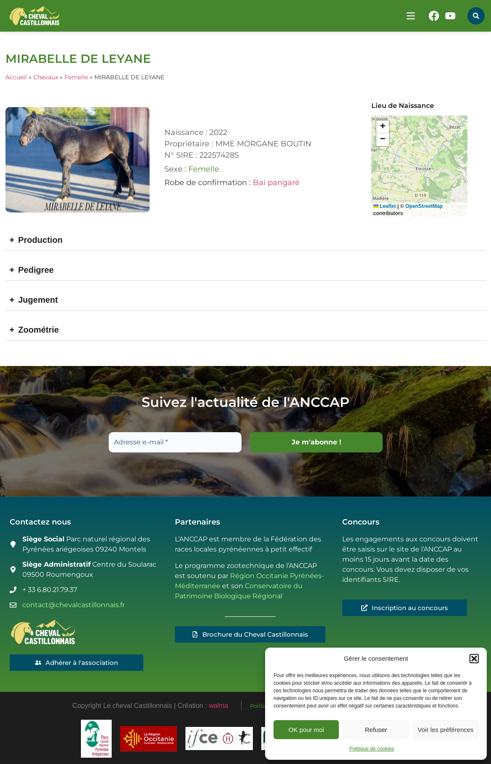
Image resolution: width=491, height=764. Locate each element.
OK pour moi (306, 729)
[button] (474, 658)
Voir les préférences (446, 729)
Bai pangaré (276, 182)
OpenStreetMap (424, 206)
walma (218, 705)
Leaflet (384, 206)
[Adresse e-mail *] (175, 442)
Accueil (16, 77)
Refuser (376, 729)
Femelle (76, 77)
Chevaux (45, 77)
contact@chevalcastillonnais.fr (73, 605)
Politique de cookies (371, 749)
